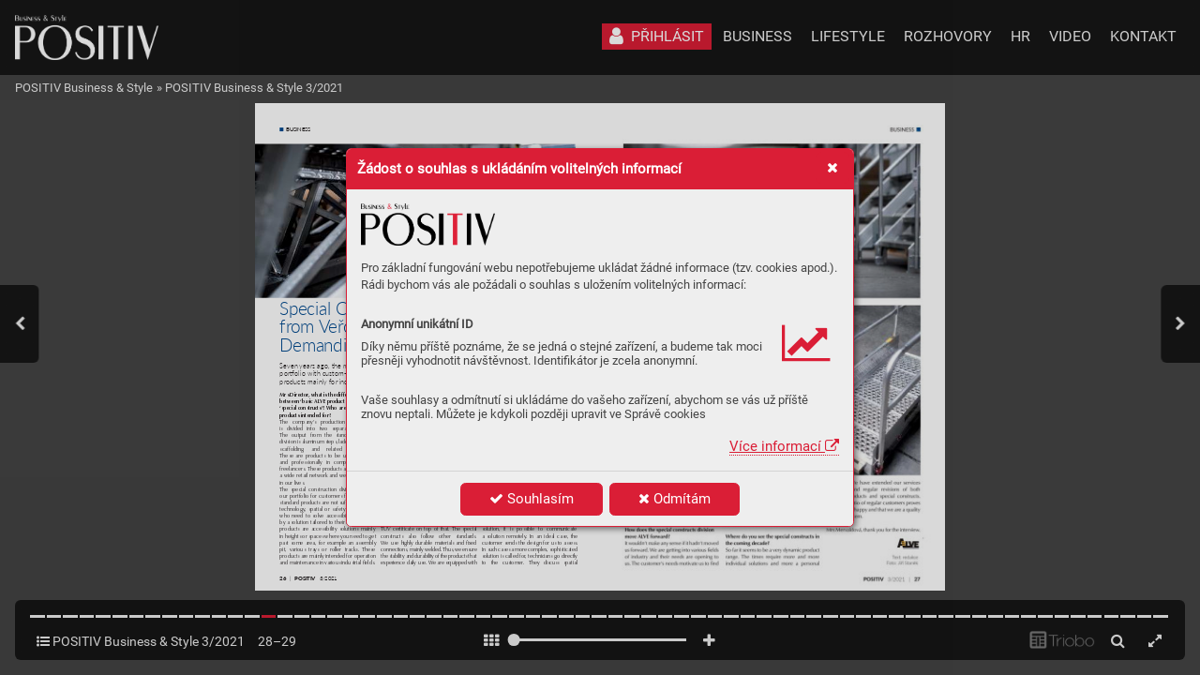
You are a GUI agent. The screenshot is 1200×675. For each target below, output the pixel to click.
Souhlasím (531, 498)
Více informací (784, 446)
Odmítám (674, 498)
